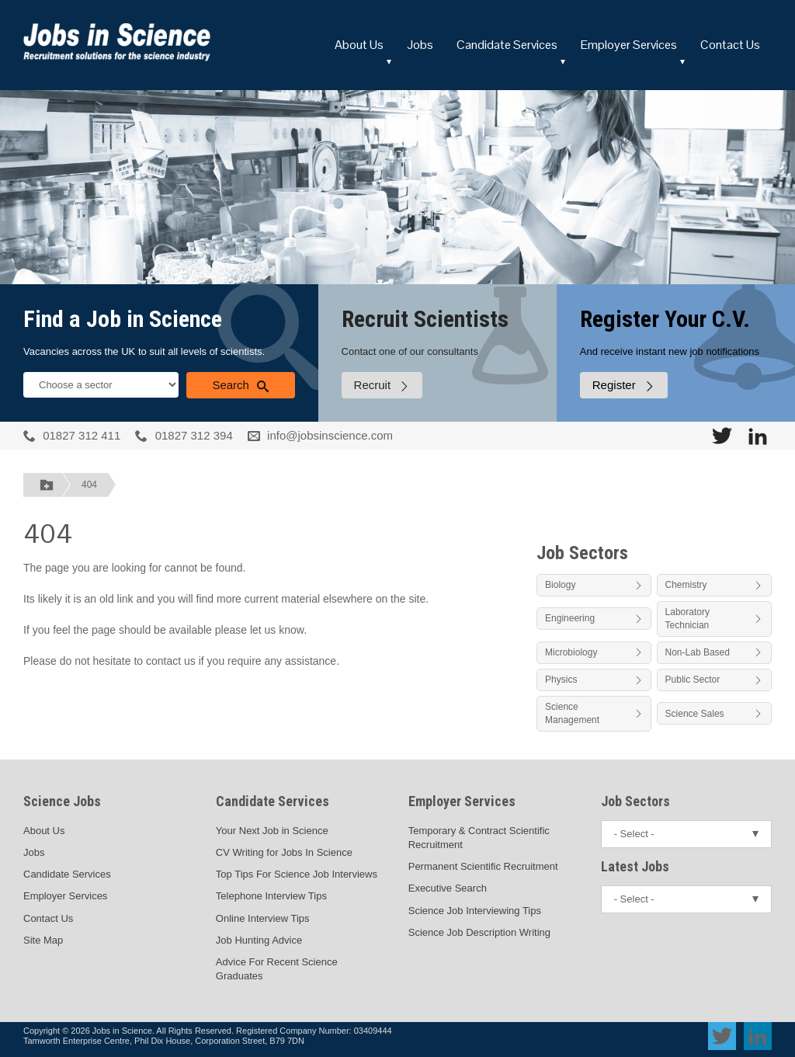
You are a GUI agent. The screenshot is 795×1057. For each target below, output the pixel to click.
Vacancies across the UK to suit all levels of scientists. (144, 351)
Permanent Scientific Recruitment (483, 866)
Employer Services (629, 45)
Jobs (420, 45)
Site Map (43, 940)
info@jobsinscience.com (330, 435)
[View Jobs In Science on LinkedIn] (758, 436)
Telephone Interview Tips (271, 896)
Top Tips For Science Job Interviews (296, 874)
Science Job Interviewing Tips (474, 910)
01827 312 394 (194, 435)
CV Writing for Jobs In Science (284, 852)
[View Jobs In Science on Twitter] (722, 436)
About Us (359, 45)
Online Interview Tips (263, 918)
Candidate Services (507, 45)
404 (89, 484)
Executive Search (447, 888)
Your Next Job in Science (272, 830)
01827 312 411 (81, 435)
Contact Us (730, 45)
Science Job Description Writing (479, 932)
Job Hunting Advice (259, 940)
